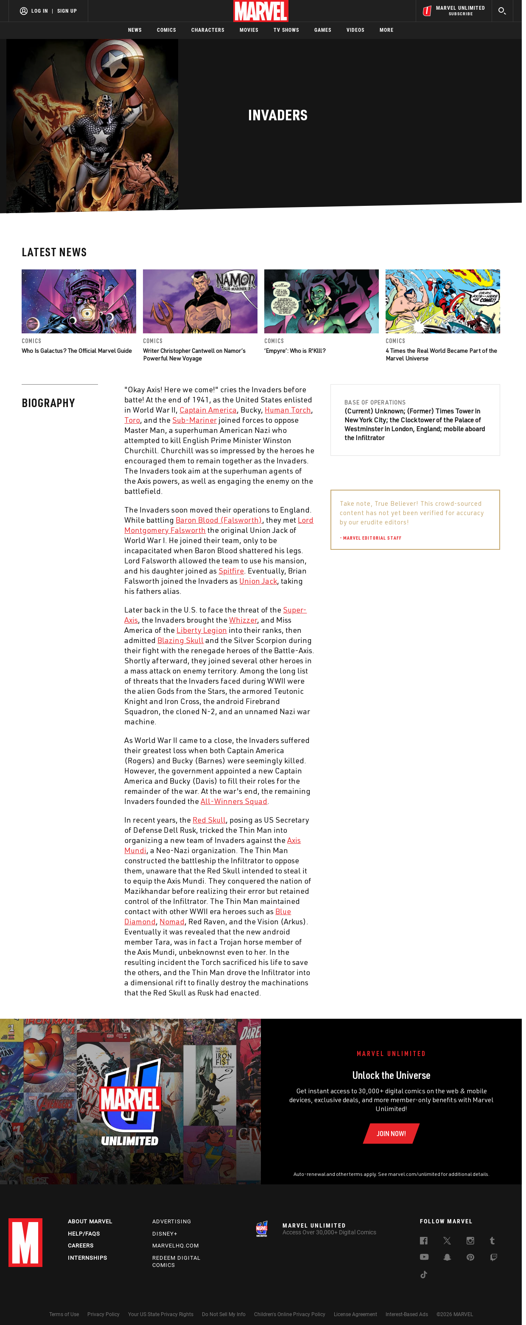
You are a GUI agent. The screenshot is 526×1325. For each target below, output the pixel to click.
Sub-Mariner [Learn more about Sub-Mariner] (194, 419)
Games (322, 30)
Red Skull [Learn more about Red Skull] (209, 819)
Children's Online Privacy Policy (289, 1314)
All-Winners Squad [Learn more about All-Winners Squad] (234, 801)
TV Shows (286, 30)
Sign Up (67, 11)
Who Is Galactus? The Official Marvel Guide (77, 350)
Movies (249, 30)
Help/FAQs (84, 1234)
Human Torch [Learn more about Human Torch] (288, 409)
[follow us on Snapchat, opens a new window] (447, 1258)
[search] (502, 11)
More (387, 30)
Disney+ (164, 1234)
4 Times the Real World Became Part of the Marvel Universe (441, 354)
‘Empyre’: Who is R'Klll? (295, 350)
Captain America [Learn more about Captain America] (208, 409)
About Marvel (90, 1221)
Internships (87, 1258)
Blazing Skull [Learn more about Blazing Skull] (180, 640)
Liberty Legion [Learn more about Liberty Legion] (201, 630)
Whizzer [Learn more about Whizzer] (243, 619)
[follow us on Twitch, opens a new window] (494, 1259)
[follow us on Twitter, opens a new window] (447, 1242)
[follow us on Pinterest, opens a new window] (470, 1258)
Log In (39, 11)
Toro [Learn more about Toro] (132, 419)
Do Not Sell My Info (224, 1314)
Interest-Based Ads (407, 1314)
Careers (81, 1245)
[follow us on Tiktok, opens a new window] (424, 1276)
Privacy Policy (103, 1314)
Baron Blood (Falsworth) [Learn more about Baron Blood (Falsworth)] (219, 519)
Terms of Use (64, 1314)
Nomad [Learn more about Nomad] (172, 921)
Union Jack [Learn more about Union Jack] (258, 580)
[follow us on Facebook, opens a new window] (424, 1242)
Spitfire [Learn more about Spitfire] (231, 570)
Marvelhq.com (175, 1245)
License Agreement (355, 1314)
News (135, 30)
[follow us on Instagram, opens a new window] (470, 1242)
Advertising (171, 1221)
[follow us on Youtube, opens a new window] (424, 1257)
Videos (355, 30)
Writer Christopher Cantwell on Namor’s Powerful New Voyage (194, 354)
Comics (166, 30)
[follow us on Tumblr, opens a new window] (492, 1242)
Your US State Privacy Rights (160, 1314)
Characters (207, 30)
